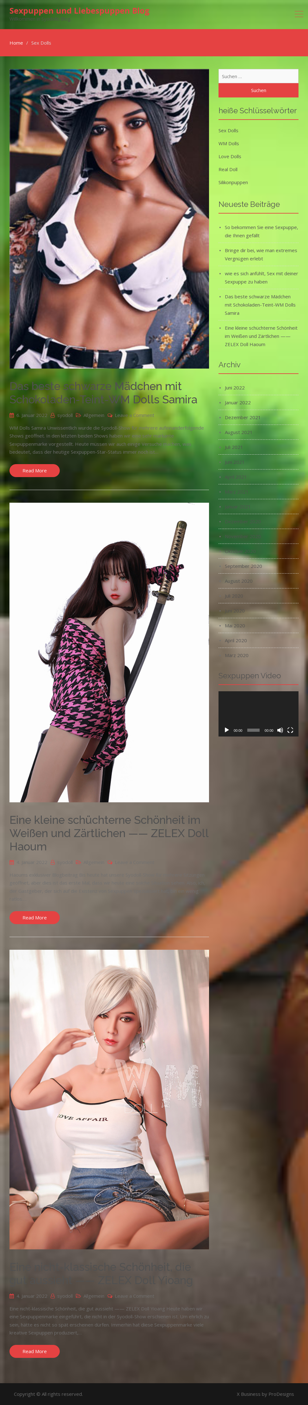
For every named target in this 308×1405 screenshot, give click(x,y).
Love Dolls (230, 156)
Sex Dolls (228, 130)
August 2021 (239, 432)
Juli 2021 (234, 447)
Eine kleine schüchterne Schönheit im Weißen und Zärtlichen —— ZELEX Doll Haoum (108, 833)
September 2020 (243, 566)
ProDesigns (281, 1394)
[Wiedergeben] (227, 730)
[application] (259, 714)
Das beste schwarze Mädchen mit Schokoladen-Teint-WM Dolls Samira (103, 393)
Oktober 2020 (240, 551)
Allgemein (93, 415)
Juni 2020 (235, 610)
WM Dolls (229, 143)
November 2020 (243, 536)
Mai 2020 (235, 625)
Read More (34, 470)
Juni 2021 (235, 462)
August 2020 (239, 581)
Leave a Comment (134, 415)
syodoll (65, 415)
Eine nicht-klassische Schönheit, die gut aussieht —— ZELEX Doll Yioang (101, 1273)
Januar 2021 (238, 506)
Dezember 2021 (243, 417)
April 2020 (236, 640)
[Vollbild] (290, 730)
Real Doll (228, 169)
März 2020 (237, 655)
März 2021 (237, 491)
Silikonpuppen (233, 182)
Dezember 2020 (243, 521)
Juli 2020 (234, 596)
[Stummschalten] (280, 730)
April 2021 (236, 477)
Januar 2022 (238, 402)
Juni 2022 (235, 387)
